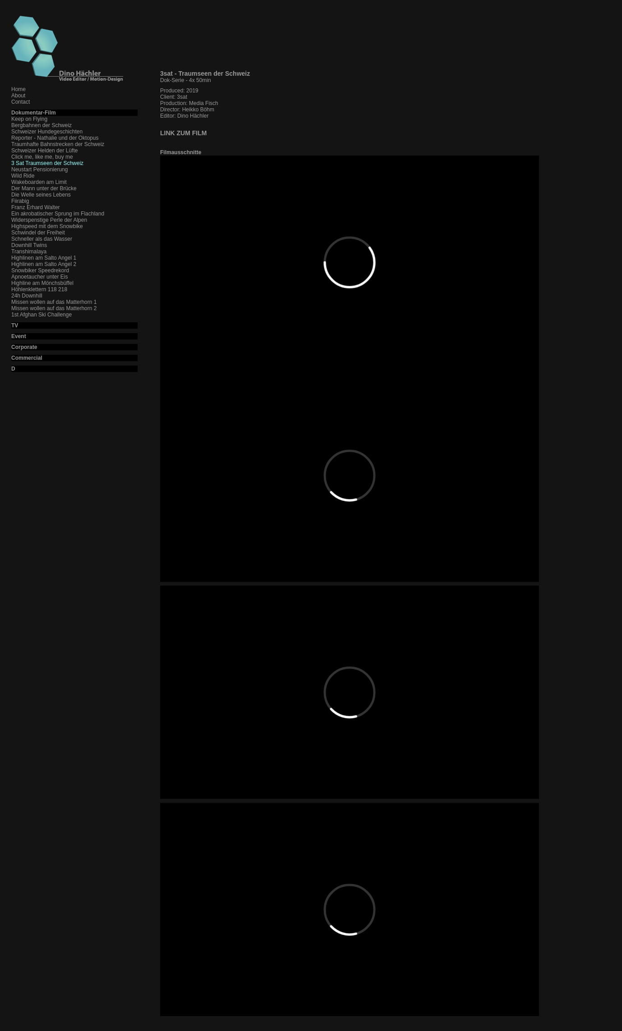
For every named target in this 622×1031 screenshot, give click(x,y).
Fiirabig (20, 201)
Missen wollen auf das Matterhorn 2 (54, 308)
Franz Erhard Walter (35, 207)
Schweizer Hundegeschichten (47, 131)
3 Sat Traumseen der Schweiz (47, 163)
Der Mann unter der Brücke (44, 188)
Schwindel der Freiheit (38, 232)
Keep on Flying (29, 119)
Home (18, 89)
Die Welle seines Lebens (41, 195)
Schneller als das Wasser (41, 239)
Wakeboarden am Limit (39, 182)
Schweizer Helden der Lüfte (44, 150)
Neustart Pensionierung (39, 169)
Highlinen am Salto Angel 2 (43, 264)
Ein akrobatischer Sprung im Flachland (57, 214)
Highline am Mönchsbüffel (42, 283)
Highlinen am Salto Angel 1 (43, 258)
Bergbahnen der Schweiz (41, 125)
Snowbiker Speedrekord (40, 270)
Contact (20, 102)
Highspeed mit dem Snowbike (47, 226)
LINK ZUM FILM (183, 133)
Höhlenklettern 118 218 (39, 289)
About (18, 95)
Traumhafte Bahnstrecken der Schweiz (57, 144)
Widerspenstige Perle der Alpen (49, 220)
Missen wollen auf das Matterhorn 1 (54, 302)
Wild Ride (22, 176)
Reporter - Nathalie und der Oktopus (54, 138)
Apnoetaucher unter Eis (39, 277)
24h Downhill (26, 296)
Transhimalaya (28, 251)
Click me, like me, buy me (42, 157)
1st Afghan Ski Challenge (41, 315)
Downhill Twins (29, 245)
